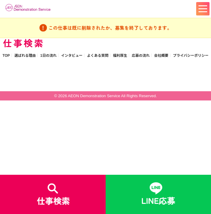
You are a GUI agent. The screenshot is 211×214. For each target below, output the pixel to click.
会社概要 (161, 56)
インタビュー (72, 56)
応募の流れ (141, 56)
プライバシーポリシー (191, 56)
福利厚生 (120, 56)
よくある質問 (97, 56)
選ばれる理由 (25, 56)
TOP (6, 56)
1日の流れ (48, 56)
